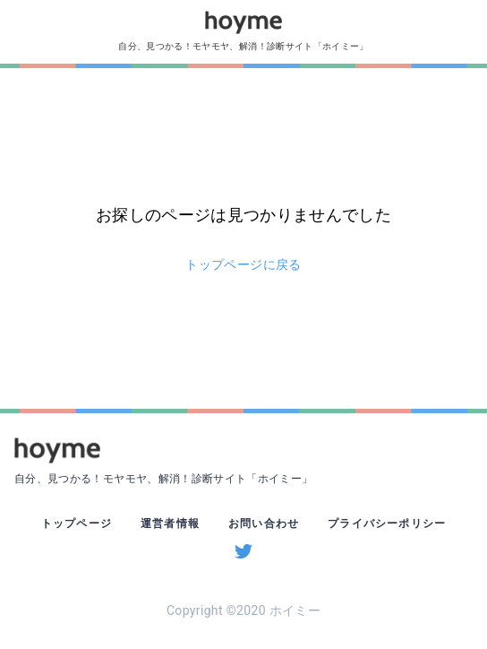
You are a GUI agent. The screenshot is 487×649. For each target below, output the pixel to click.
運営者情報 (170, 523)
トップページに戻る (243, 264)
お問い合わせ (263, 523)
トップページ (76, 523)
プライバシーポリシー (387, 523)
